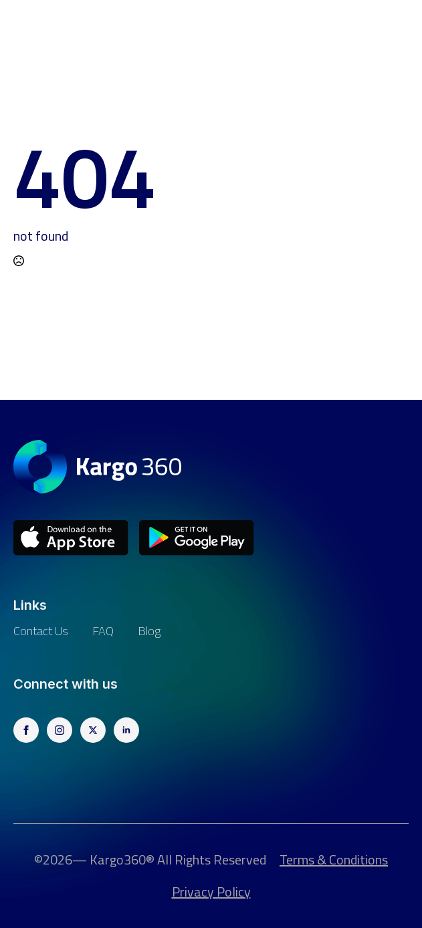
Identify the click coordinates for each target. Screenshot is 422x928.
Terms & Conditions (334, 859)
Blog (149, 630)
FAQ (103, 630)
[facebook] (26, 730)
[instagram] (59, 730)
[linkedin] (126, 730)
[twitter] (93, 730)
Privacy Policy (211, 892)
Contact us (40, 630)
